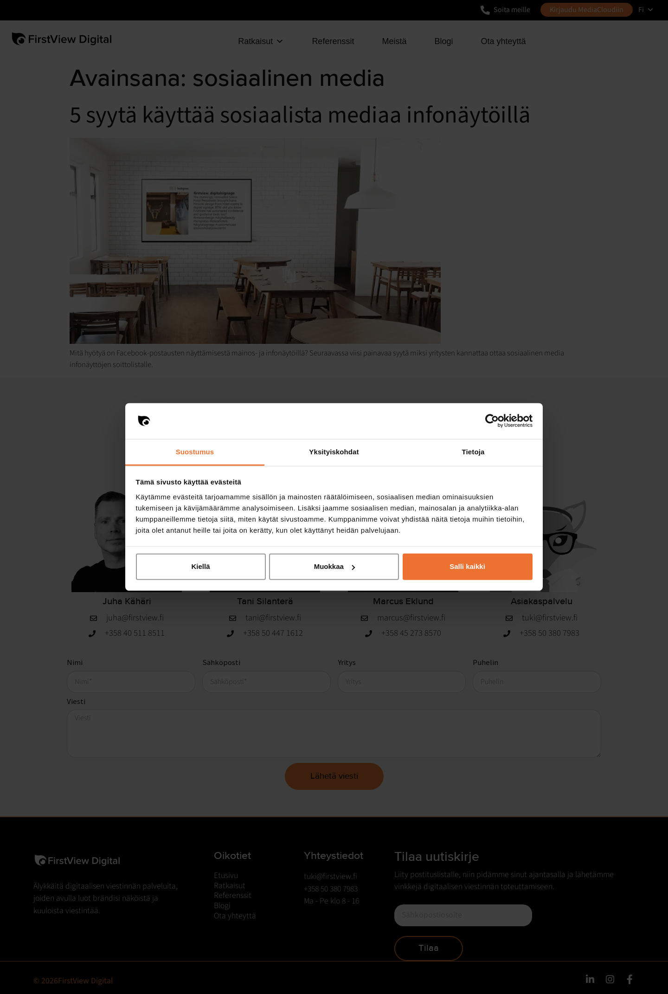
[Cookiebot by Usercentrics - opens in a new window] (492, 421)
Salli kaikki (467, 566)
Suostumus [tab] (195, 452)
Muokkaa (334, 566)
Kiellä (200, 566)
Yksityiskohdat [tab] (334, 452)
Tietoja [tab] (473, 452)
